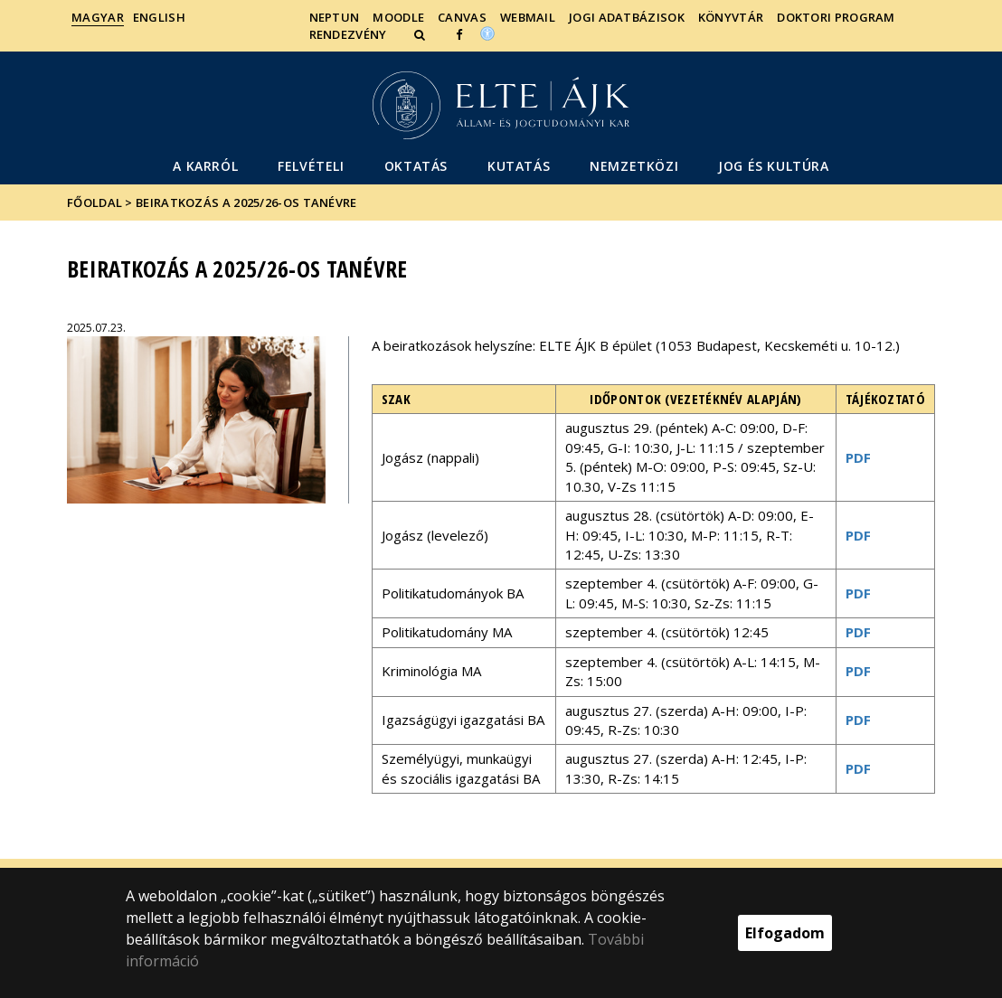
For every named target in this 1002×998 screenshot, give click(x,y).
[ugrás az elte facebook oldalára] (459, 34)
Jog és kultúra (773, 165)
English (159, 17)
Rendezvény (348, 34)
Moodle (398, 17)
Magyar (97, 17)
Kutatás (518, 165)
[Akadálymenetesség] (487, 32)
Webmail (527, 17)
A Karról (205, 165)
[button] (421, 34)
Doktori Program (836, 17)
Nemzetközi (634, 165)
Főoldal (96, 202)
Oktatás (416, 165)
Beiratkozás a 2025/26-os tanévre (246, 202)
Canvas (462, 17)
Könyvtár (730, 17)
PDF (858, 457)
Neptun (334, 17)
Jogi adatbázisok (627, 17)
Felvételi (311, 165)
